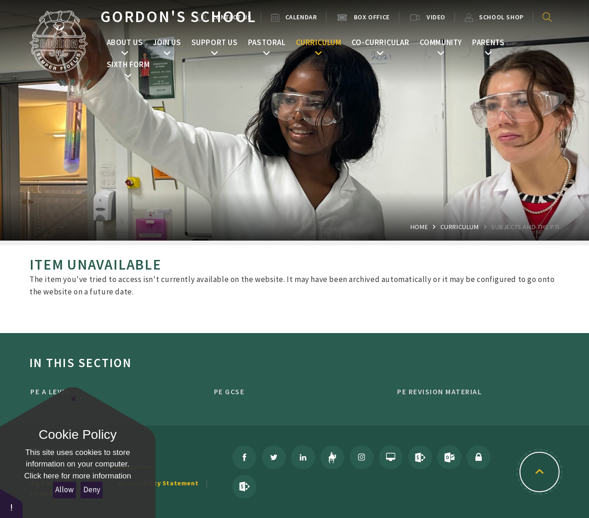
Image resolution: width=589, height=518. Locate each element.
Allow (64, 489)
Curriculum (459, 227)
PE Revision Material (473, 391)
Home (419, 227)
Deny (91, 489)
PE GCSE (290, 391)
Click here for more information (77, 476)
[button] (11, 503)
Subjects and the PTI (525, 227)
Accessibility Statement (158, 483)
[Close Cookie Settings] (74, 399)
